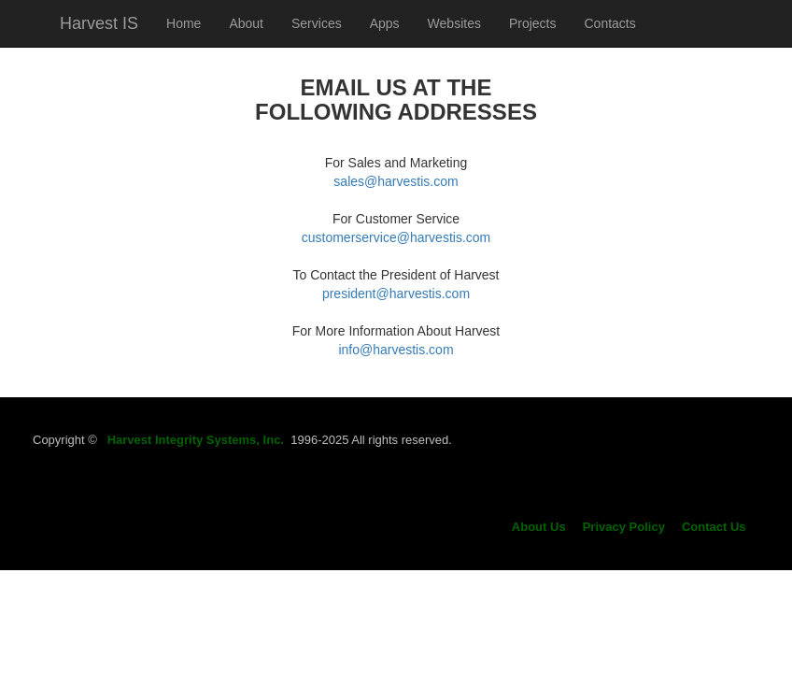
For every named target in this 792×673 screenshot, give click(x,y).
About (246, 23)
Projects (533, 23)
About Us (539, 527)
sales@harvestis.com (395, 181)
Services (316, 23)
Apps (385, 23)
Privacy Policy (624, 527)
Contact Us (714, 527)
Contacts (610, 23)
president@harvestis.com (396, 293)
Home (183, 23)
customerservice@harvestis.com (396, 237)
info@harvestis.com (395, 349)
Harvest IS (99, 23)
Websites (454, 23)
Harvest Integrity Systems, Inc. (195, 440)
